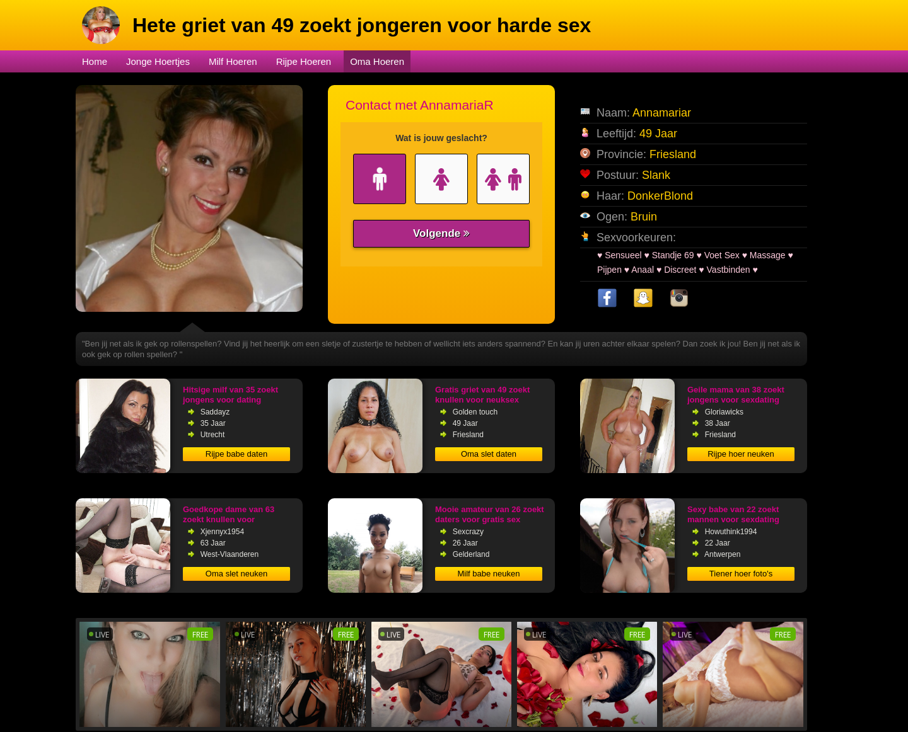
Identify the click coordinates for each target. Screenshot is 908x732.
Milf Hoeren (233, 61)
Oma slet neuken (236, 573)
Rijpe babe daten (236, 454)
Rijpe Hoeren (304, 61)
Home (94, 61)
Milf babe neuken (488, 573)
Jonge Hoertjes (158, 61)
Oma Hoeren (377, 61)
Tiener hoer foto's (740, 573)
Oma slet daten (488, 454)
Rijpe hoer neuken (740, 454)
